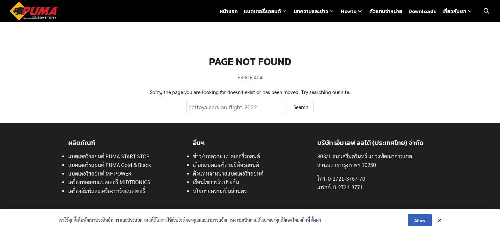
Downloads (422, 11)
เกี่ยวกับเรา (454, 11)
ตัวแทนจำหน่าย (385, 11)
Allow (419, 220)
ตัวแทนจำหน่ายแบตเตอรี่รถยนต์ (228, 173)
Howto (349, 11)
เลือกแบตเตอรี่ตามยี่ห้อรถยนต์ (226, 164)
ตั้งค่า (316, 220)
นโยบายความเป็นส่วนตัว (220, 190)
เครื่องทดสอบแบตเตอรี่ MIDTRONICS (109, 181)
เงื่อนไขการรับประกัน (216, 181)
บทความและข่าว (311, 11)
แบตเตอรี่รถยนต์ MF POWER (99, 173)
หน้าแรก (229, 11)
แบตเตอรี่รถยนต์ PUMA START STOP (109, 156)
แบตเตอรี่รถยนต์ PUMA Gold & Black (109, 164)
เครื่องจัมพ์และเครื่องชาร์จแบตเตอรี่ (106, 190)
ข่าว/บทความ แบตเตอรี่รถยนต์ (226, 156)
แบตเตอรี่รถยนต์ (262, 11)
